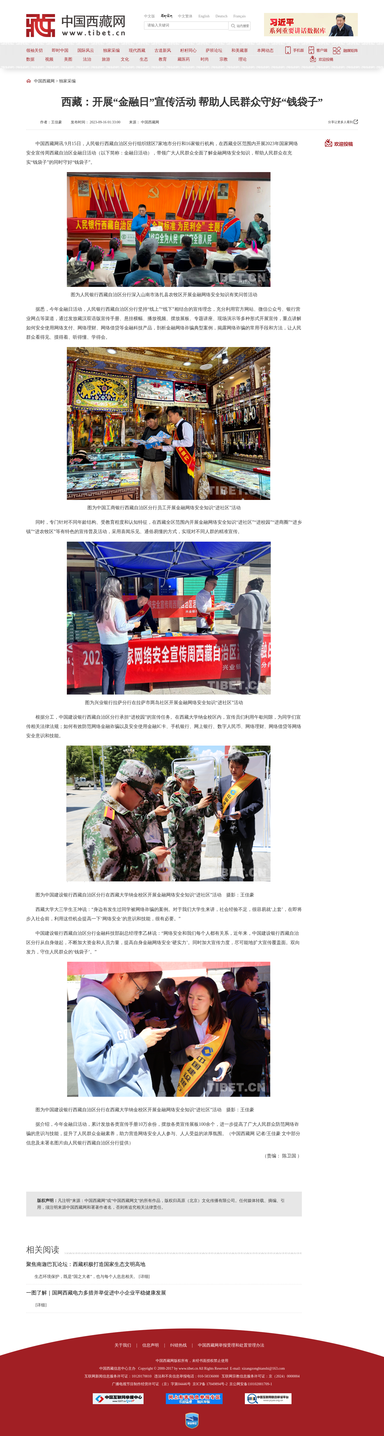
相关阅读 (42, 1249)
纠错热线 (178, 1345)
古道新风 (162, 50)
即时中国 (60, 50)
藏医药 (183, 59)
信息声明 (150, 1345)
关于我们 (123, 1345)
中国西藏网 (44, 81)
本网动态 (265, 50)
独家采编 (111, 50)
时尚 (205, 59)
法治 (87, 59)
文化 (125, 59)
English (204, 16)
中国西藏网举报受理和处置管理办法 (231, 1345)
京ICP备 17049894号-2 (210, 1384)
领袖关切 (34, 50)
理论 (242, 59)
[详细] (144, 1276)
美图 (68, 59)
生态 (144, 59)
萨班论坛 (214, 50)
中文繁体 (185, 16)
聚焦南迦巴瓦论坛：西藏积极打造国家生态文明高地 (85, 1264)
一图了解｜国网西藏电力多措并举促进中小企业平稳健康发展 (96, 1293)
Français (239, 16)
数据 (30, 59)
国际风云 (85, 50)
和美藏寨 (239, 50)
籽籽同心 (188, 50)
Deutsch (221, 16)
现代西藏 (137, 50)
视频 (49, 59)
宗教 (223, 59)
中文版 (149, 16)
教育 (163, 59)
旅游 (106, 59)
